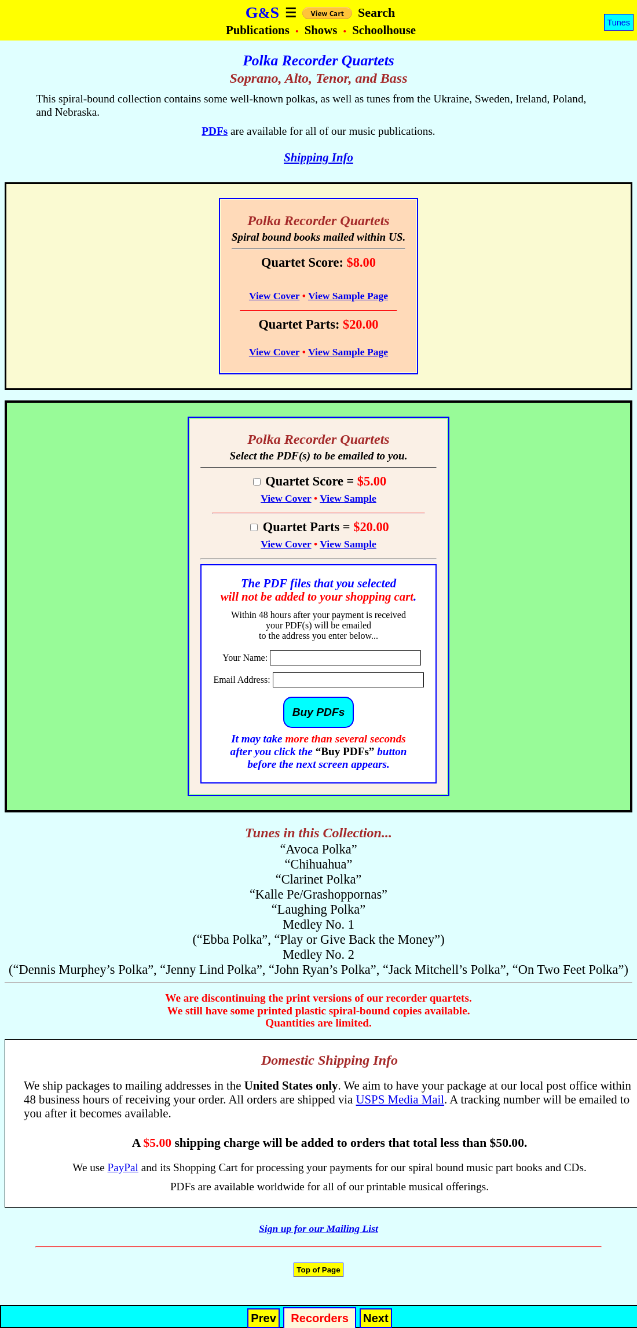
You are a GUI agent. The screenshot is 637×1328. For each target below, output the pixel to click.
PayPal (123, 1167)
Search (376, 12)
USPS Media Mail (400, 1099)
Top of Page (318, 1270)
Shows (323, 29)
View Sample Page (348, 295)
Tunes (618, 22)
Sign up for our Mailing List (318, 1228)
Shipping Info (318, 157)
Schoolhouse (384, 29)
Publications (259, 29)
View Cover (274, 295)
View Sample (348, 498)
